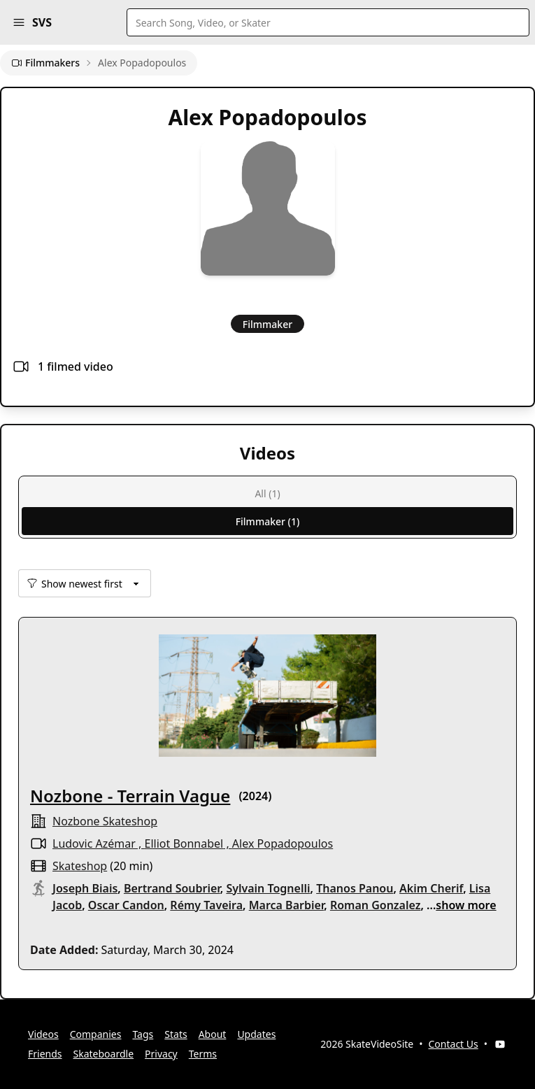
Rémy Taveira (206, 905)
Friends (45, 1053)
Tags (142, 1034)
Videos (43, 1034)
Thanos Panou (354, 888)
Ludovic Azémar (94, 843)
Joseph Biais (84, 888)
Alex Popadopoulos (282, 843)
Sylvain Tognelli (268, 888)
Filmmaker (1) (268, 521)
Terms (203, 1053)
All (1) (267, 493)
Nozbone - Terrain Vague (130, 795)
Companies (96, 1034)
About (213, 1034)
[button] (19, 22)
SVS (42, 22)
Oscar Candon (126, 905)
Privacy (161, 1053)
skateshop (79, 866)
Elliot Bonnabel (184, 843)
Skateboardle (103, 1053)
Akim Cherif (431, 888)
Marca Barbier (286, 905)
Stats (175, 1034)
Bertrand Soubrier (172, 888)
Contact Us (453, 1044)
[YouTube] (500, 1044)
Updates (256, 1034)
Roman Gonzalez (375, 905)
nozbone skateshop (104, 821)
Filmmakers (45, 62)
